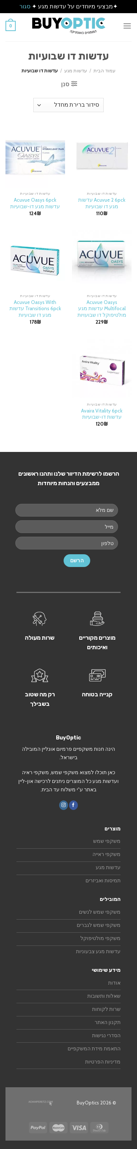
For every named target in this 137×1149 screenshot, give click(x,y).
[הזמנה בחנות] (68, 105)
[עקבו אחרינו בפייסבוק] (73, 805)
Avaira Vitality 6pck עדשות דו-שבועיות (101, 414)
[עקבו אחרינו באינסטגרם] (63, 805)
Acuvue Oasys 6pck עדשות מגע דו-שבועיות (35, 203)
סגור (24, 6)
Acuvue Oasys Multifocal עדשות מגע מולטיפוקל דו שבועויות (101, 308)
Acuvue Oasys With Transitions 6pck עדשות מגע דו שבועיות (35, 308)
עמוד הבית (104, 70)
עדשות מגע (75, 70)
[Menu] (127, 26)
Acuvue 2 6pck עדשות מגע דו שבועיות (101, 203)
